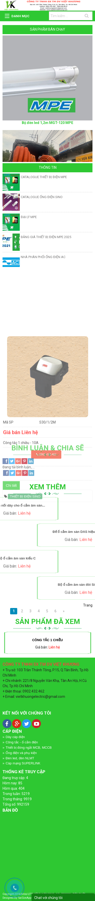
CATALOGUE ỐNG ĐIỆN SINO (42, 197)
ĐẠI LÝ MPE (29, 217)
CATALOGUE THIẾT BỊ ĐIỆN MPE (44, 177)
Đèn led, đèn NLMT (20, 758)
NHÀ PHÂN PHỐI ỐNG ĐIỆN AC (43, 257)
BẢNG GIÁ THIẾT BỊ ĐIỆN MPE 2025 (46, 237)
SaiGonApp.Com (27, 897)
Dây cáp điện (15, 737)
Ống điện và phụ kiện (21, 753)
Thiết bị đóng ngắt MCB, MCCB (29, 747)
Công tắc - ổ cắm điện (22, 742)
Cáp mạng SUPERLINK (23, 763)
